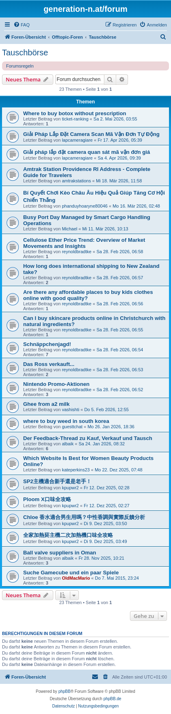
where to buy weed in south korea (66, 421)
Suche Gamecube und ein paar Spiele (71, 572)
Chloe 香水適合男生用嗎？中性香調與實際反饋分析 (84, 517)
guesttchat (72, 426)
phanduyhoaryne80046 (85, 206)
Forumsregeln (20, 66)
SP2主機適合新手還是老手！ (57, 481)
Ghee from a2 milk (46, 404)
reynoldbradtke (76, 251)
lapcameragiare (77, 140)
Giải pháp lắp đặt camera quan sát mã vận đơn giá (86, 152)
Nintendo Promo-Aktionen (56, 384)
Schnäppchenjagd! (47, 344)
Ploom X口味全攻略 (47, 499)
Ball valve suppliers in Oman (59, 553)
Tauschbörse (25, 52)
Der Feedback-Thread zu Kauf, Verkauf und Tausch (87, 438)
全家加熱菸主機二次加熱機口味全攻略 (68, 535)
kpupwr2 (70, 487)
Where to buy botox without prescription (74, 113)
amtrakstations (76, 180)
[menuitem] (21, 25)
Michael (69, 228)
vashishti (70, 409)
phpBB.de (112, 698)
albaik (68, 443)
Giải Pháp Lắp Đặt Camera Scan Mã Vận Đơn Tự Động (91, 134)
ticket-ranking (75, 118)
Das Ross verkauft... (48, 364)
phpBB (64, 691)
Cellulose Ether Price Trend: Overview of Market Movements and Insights (84, 243)
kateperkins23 (76, 469)
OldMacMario (76, 578)
